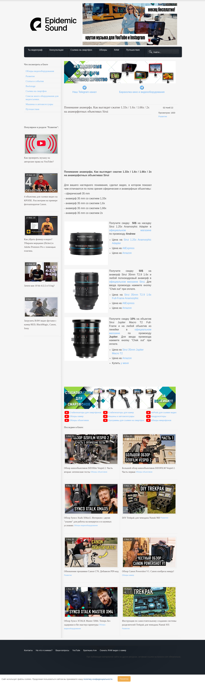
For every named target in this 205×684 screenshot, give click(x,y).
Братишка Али (90, 650)
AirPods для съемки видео (163, 412)
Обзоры (103, 50)
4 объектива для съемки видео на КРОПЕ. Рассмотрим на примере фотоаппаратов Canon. (41, 200)
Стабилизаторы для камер (121, 412)
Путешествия (133, 50)
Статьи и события (35, 81)
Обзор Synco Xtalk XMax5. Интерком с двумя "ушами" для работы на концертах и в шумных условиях (88, 521)
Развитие (30, 76)
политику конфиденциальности (98, 679)
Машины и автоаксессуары (39, 104)
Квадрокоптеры (158, 416)
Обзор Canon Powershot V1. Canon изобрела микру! (148, 571)
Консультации (56, 50)
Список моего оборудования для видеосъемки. (42, 97)
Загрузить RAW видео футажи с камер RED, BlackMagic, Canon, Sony (40, 324)
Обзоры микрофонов (161, 420)
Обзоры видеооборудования (40, 71)
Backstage (31, 86)
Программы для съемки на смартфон (126, 420)
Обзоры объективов (79, 420)
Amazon (127, 253)
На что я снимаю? (44, 650)
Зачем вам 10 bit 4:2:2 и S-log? (39, 285)
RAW (116, 50)
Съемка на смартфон (81, 50)
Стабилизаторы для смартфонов (85, 412)
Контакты (28, 650)
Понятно (124, 679)
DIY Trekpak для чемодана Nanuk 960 (141, 517)
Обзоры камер (76, 416)
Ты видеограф (35, 50)
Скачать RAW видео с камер (113, 650)
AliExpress (128, 248)
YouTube (76, 650)
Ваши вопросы (62, 650)
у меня (125, 363)
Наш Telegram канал (84, 92)
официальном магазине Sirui (126, 281)
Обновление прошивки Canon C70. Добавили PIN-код (91, 571)
